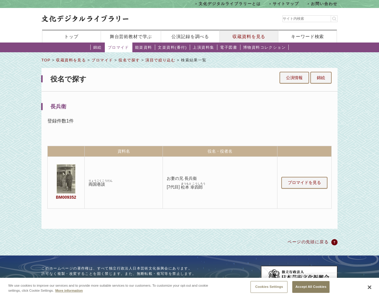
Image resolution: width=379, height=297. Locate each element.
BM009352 (66, 197)
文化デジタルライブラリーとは (230, 3)
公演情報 (294, 77)
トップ (71, 36)
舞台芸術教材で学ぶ (131, 36)
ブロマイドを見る (304, 182)
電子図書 (228, 47)
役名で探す (129, 60)
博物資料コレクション (264, 47)
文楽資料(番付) (172, 47)
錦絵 (97, 47)
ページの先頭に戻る (308, 241)
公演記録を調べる (190, 36)
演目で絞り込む (160, 60)
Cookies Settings (269, 288)
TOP (45, 60)
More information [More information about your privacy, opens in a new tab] (69, 291)
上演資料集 (203, 47)
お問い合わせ (324, 3)
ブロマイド (118, 47)
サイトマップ (286, 3)
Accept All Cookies (311, 288)
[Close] (369, 288)
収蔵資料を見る (248, 36)
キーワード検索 (307, 36)
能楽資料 (143, 47)
